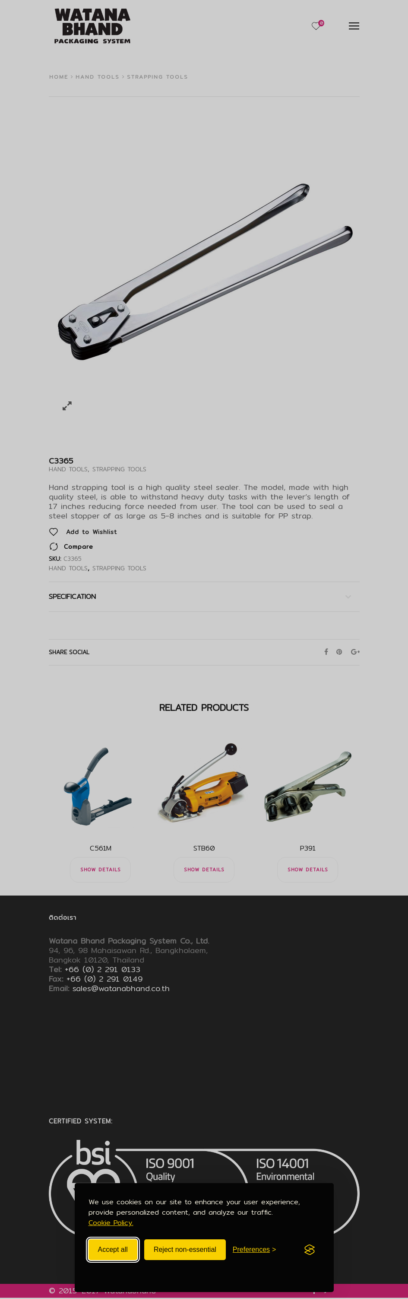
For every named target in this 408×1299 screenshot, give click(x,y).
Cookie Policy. (111, 1223)
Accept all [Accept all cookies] (113, 1249)
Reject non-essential (185, 1249)
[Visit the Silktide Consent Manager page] (309, 1249)
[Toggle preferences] (254, 1249)
